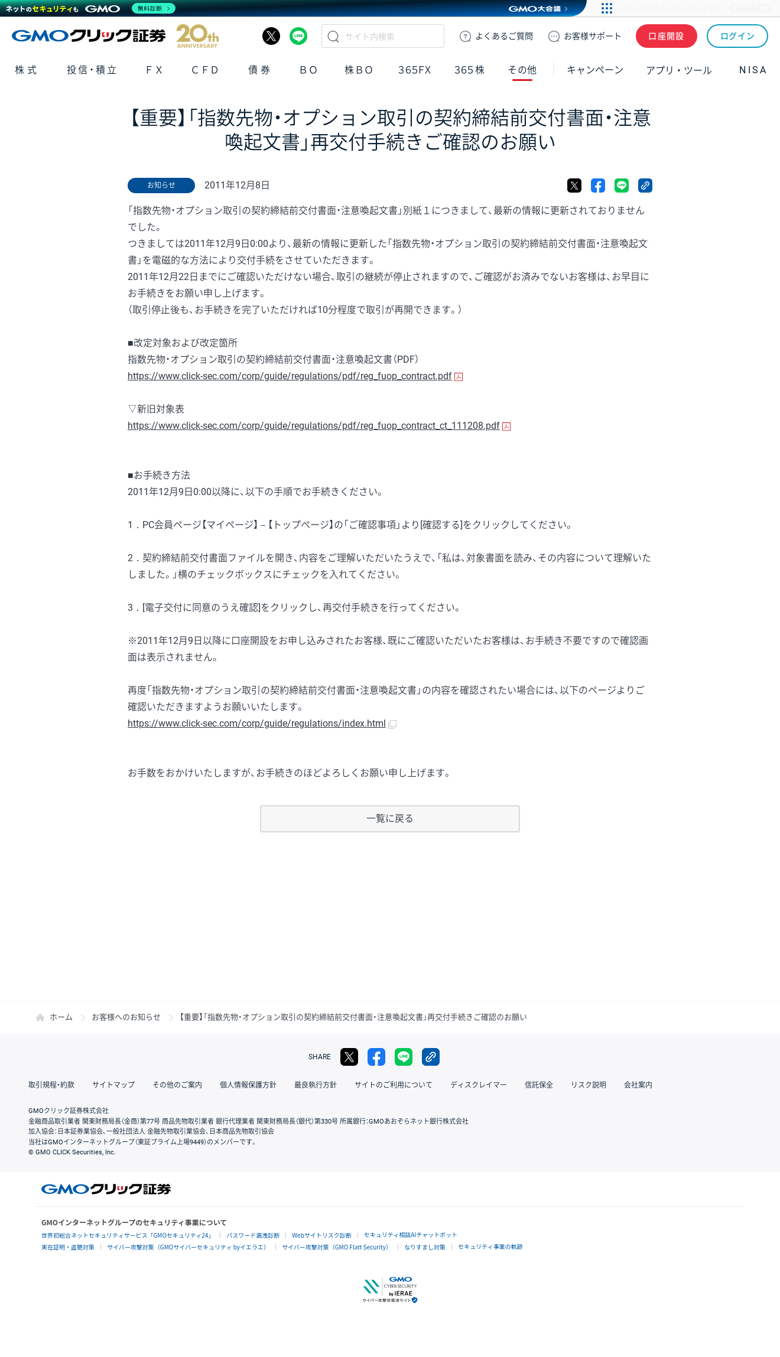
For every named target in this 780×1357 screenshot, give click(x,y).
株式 (27, 70)
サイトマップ (113, 1085)
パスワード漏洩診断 (253, 1235)
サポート (593, 36)
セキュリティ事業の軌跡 (490, 1246)
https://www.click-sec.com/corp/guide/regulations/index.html (257, 723)
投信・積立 (93, 70)
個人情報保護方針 (248, 1085)
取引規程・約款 (51, 1085)
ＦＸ (154, 70)
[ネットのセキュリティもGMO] (90, 8)
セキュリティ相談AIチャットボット (410, 1234)
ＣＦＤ (205, 70)
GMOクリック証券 (115, 36)
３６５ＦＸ (414, 70)
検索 (333, 36)
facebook (598, 185)
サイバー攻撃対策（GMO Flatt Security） (337, 1246)
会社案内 (638, 1085)
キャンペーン (595, 70)
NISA (753, 70)
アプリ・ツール (679, 70)
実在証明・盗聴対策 (68, 1246)
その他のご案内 (177, 1085)
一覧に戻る (390, 818)
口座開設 (666, 36)
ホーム (61, 1017)
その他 (522, 70)
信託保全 (539, 1085)
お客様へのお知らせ (126, 1017)
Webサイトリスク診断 (322, 1235)
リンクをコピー (645, 185)
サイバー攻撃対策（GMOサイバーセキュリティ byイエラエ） (188, 1246)
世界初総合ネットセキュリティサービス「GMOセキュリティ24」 (127, 1235)
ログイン (737, 36)
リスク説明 (588, 1085)
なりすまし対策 (425, 1246)
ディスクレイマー (478, 1085)
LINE (298, 36)
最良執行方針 (315, 1085)
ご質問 (504, 36)
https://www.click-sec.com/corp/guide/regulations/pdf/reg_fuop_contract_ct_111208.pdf (314, 425)
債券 (260, 70)
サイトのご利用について (394, 1085)
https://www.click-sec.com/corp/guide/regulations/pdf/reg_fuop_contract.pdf (290, 376)
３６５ (470, 70)
